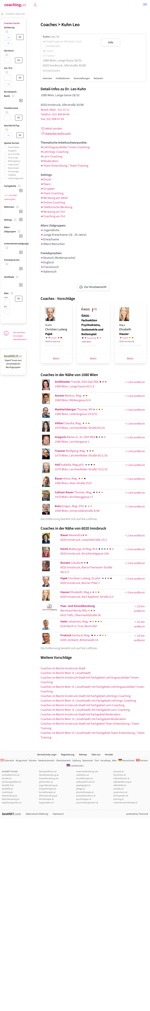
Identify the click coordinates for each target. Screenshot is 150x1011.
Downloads (13, 168)
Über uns (96, 754)
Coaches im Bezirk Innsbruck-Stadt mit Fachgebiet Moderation (81, 714)
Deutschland (126, 760)
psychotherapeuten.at (87, 802)
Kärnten (33, 760)
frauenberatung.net (48, 778)
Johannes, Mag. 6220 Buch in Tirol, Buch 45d (81, 623)
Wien (114, 760)
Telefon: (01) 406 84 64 (55, 114)
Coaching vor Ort (53, 216)
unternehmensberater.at (125, 802)
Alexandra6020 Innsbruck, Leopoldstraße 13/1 (83, 537)
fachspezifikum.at (48, 771)
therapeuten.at (120, 795)
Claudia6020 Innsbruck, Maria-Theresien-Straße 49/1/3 (86, 567)
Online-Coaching (53, 202)
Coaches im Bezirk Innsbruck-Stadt (63, 668)
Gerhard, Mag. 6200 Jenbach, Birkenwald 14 (83, 637)
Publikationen (63, 78)
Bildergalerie (14, 161)
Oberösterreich (63, 760)
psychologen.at (83, 799)
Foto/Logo (13, 157)
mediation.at (82, 775)
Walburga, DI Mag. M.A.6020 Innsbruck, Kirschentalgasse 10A (87, 551)
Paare (46, 184)
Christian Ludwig (56, 329)
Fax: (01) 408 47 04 (52, 119)
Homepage (13, 171)
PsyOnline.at (119, 775)
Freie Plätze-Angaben (14, 149)
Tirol (96, 760)
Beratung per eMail (54, 198)
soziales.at (118, 788)
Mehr (56, 358)
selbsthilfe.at (119, 785)
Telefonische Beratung (56, 207)
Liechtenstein (75, 765)
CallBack (12, 175)
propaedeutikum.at (85, 795)
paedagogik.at (83, 785)
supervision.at (120, 792)
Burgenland (21, 760)
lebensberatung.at (48, 795)
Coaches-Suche (12, 23)
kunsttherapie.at (47, 792)
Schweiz (142, 760)
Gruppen (48, 189)
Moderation (49, 161)
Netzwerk (98, 78)
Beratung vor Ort (53, 212)
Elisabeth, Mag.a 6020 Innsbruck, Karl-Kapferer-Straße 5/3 (86, 594)
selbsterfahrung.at (122, 782)
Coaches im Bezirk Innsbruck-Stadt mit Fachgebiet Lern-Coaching (82, 705)
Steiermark (87, 760)
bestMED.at (7, 788)
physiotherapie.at (85, 792)
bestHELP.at (8, 785)
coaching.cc (7, 792)
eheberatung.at (9, 795)
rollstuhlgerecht (15, 178)
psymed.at (118, 771)
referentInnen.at (121, 778)
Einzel (46, 179)
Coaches (10, 14)
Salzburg (76, 760)
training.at (118, 799)
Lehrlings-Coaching (54, 152)
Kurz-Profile (14, 154)
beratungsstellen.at (11, 782)
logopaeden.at (46, 802)
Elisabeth (125, 329)
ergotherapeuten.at (11, 802)
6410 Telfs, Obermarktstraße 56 (80, 610)
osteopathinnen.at (85, 782)
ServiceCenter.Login (47, 754)
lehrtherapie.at (46, 799)
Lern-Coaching (51, 156)
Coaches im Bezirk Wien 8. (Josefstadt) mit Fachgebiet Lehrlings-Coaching (88, 701)
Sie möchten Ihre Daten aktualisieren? (20, 336)
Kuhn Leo (20, 14)
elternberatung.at (10, 799)
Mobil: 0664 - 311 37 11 (55, 110)
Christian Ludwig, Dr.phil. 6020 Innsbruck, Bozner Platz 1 (86, 580)
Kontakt (109, 754)
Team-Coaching (52, 193)
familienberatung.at (49, 775)
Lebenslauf (13, 164)
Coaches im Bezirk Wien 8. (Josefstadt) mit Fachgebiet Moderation (83, 719)
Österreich (7, 760)
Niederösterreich (46, 760)
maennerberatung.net (87, 771)
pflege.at (80, 788)
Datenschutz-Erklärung (37, 814)
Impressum (58, 814)
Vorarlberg (105, 760)
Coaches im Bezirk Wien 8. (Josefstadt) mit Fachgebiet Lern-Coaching (85, 710)
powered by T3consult (137, 814)
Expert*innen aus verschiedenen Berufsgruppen (13, 362)
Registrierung (67, 754)
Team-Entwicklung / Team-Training (64, 166)
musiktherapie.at (84, 778)
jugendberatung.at (48, 785)
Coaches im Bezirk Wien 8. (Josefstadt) (66, 673)
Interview (47, 78)
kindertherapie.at (47, 788)
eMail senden (51, 128)
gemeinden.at (46, 782)
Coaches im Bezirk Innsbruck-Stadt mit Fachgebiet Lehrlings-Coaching (86, 696)
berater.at (6, 778)
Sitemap (83, 754)
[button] (145, 5)
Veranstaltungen (82, 78)
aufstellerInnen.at (10, 775)
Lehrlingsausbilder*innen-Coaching (65, 147)
